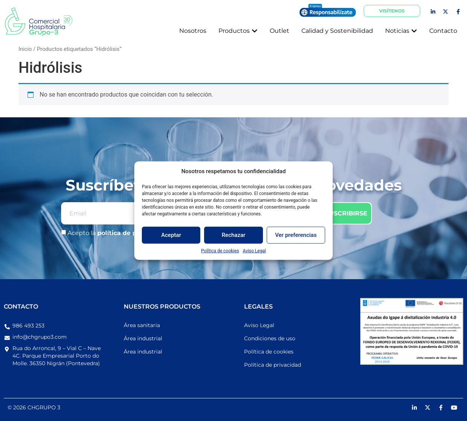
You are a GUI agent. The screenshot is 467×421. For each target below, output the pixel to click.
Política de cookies (220, 250)
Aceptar (171, 235)
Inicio (25, 49)
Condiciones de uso (269, 338)
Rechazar (234, 235)
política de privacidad (132, 233)
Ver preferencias (295, 235)
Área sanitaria (142, 325)
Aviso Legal (254, 250)
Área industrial (143, 338)
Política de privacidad (272, 364)
